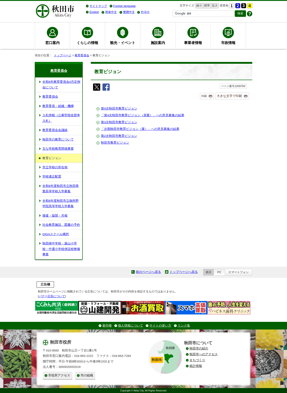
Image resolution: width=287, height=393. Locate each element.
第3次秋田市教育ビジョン (119, 122)
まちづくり (197, 360)
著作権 (107, 325)
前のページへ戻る (148, 272)
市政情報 (228, 43)
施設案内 (158, 43)
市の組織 (86, 375)
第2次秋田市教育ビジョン (119, 136)
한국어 (145, 12)
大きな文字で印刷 (229, 96)
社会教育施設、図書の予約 (61, 224)
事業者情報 (193, 43)
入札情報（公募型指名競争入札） (61, 118)
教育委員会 (82, 55)
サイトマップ (98, 6)
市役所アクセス (59, 375)
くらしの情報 (87, 43)
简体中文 (111, 12)
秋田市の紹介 (198, 348)
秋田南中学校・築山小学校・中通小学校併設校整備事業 (61, 249)
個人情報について (130, 325)
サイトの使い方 (160, 325)
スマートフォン (238, 272)
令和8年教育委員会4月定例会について (61, 84)
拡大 (214, 6)
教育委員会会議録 (54, 130)
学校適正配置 (51, 176)
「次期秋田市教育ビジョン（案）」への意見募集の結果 (140, 129)
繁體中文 (129, 12)
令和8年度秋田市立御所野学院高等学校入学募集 (60, 203)
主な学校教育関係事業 (58, 148)
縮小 (198, 6)
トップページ (62, 55)
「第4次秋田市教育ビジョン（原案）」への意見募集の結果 (142, 115)
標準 (206, 6)
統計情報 (195, 366)
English (94, 12)
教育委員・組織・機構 (58, 106)
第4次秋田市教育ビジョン (119, 108)
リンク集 (184, 325)
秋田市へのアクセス (203, 354)
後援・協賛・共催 (54, 215)
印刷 (204, 96)
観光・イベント (122, 43)
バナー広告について (52, 296)
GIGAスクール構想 (55, 234)
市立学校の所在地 (54, 167)
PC (219, 272)
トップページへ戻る (184, 272)
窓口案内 (52, 43)
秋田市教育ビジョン (115, 142)
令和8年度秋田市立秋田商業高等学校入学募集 (60, 188)
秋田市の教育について (58, 139)
